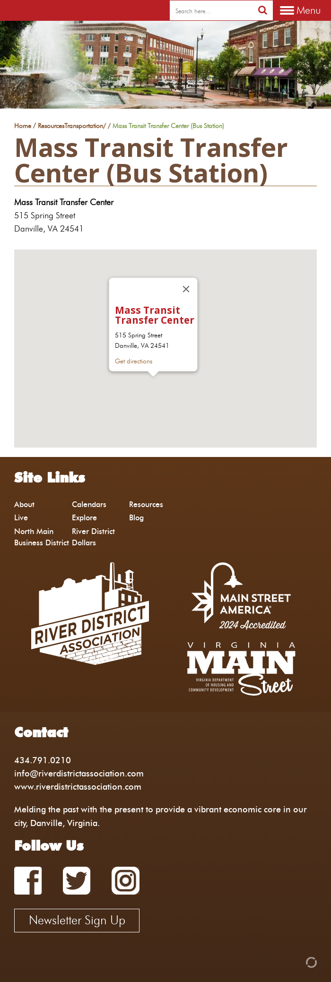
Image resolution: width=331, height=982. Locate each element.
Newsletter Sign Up (77, 920)
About (24, 504)
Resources (51, 126)
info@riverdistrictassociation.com (79, 773)
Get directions (133, 361)
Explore (84, 517)
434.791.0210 (42, 760)
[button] (153, 385)
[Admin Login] (295, 961)
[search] (211, 11)
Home (22, 126)
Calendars (89, 504)
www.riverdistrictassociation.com (77, 787)
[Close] (186, 288)
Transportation (83, 126)
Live (21, 517)
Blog (136, 517)
